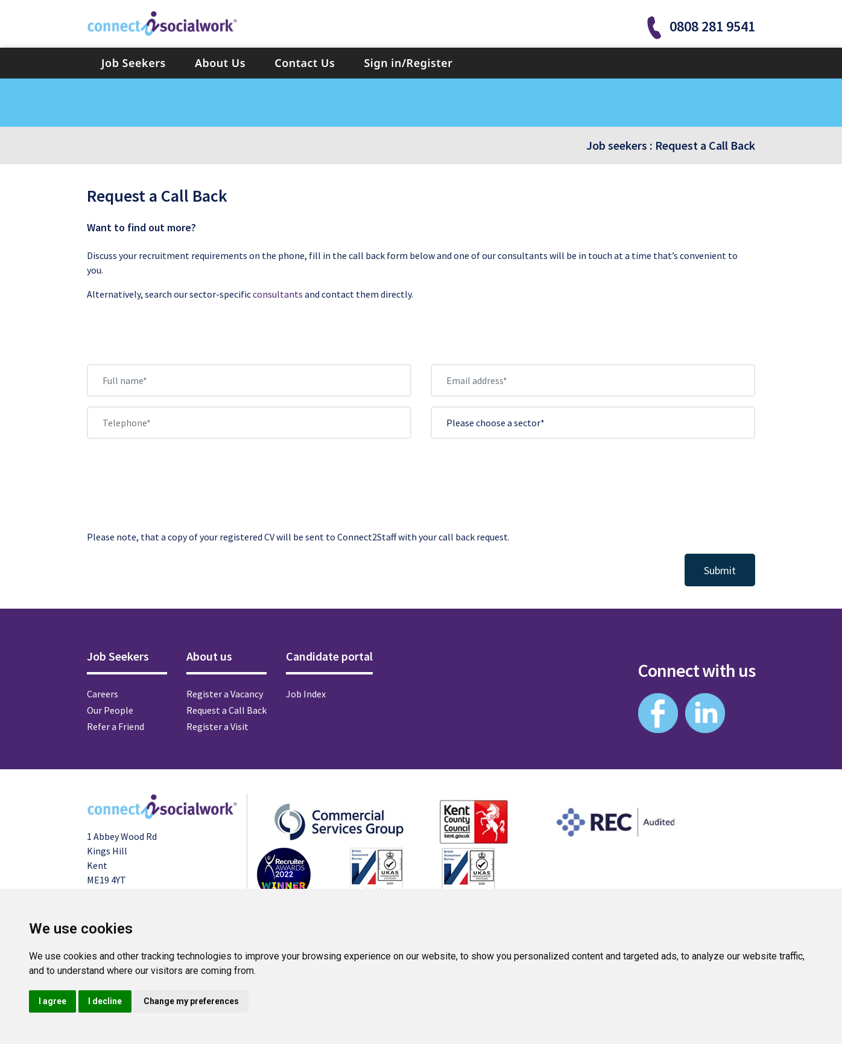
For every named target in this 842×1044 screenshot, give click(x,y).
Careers (102, 694)
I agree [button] (52, 1001)
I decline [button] (105, 1001)
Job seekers (616, 145)
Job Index (306, 694)
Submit (720, 570)
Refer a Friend (115, 726)
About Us (220, 63)
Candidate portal (329, 656)
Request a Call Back (705, 145)
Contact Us (304, 63)
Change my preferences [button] (191, 1001)
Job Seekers (133, 63)
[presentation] (178, 491)
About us (209, 656)
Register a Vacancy (224, 694)
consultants (278, 294)
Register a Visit (217, 726)
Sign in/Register (408, 63)
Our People (110, 710)
